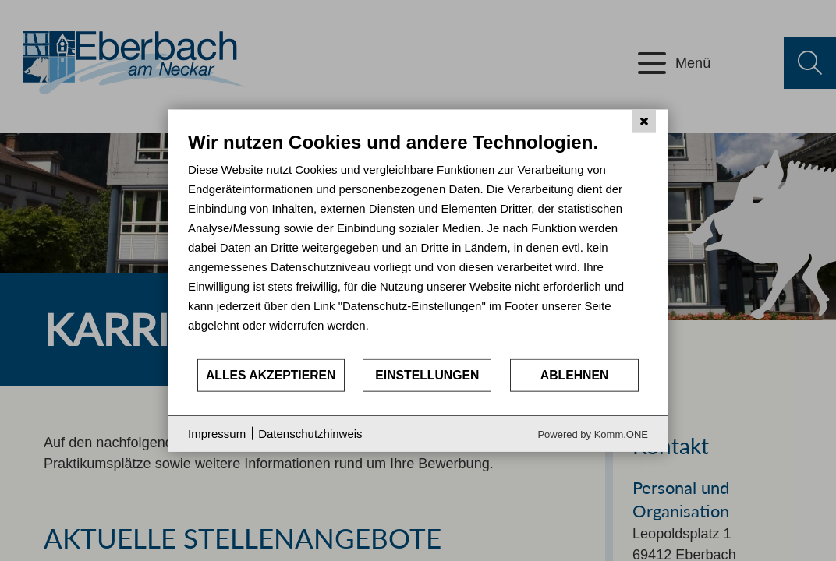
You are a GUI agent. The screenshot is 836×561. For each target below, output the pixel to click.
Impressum (217, 433)
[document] (418, 244)
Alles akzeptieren (271, 375)
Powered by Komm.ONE (592, 433)
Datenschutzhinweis (310, 433)
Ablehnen (574, 375)
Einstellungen (427, 375)
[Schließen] (644, 121)
